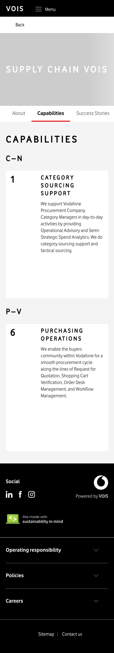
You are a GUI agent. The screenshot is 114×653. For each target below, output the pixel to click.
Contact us (72, 634)
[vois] (17, 9)
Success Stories (92, 113)
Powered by (92, 496)
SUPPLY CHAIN (57, 69)
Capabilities (50, 113)
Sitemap (46, 634)
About (18, 113)
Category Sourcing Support (58, 185)
